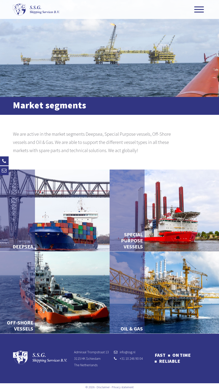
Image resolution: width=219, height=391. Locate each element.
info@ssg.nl (127, 352)
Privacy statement (123, 387)
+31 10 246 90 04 (131, 358)
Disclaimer (103, 387)
